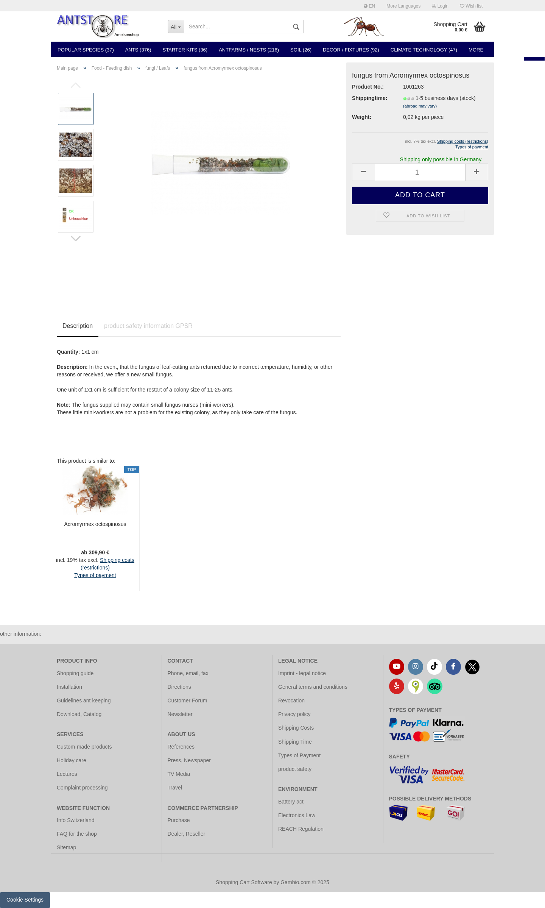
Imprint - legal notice (302, 673)
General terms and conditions (312, 687)
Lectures (67, 774)
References (181, 747)
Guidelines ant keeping (84, 700)
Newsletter (180, 714)
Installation (69, 687)
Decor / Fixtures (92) (351, 50)
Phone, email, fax (188, 673)
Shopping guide (75, 673)
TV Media (179, 774)
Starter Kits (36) (184, 50)
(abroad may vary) (420, 106)
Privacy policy (294, 714)
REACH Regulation (301, 829)
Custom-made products (84, 747)
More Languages (403, 6)
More (476, 50)
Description (77, 326)
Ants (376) (138, 50)
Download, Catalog (79, 714)
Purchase (179, 820)
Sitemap (66, 847)
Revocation (291, 700)
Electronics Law (296, 815)
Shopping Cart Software (244, 882)
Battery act (291, 802)
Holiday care (71, 760)
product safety (294, 769)
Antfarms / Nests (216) (249, 50)
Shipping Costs (296, 728)
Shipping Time (295, 742)
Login (440, 6)
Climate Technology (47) (424, 50)
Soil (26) (300, 50)
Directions (179, 687)
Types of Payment (299, 755)
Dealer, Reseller (187, 834)
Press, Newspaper (189, 760)
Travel (175, 788)
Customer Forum (187, 700)
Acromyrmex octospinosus (95, 524)
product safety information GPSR (148, 326)
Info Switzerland (76, 820)
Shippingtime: (369, 98)
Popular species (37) (86, 50)
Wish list (471, 6)
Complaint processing (82, 788)
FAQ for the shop (77, 834)
